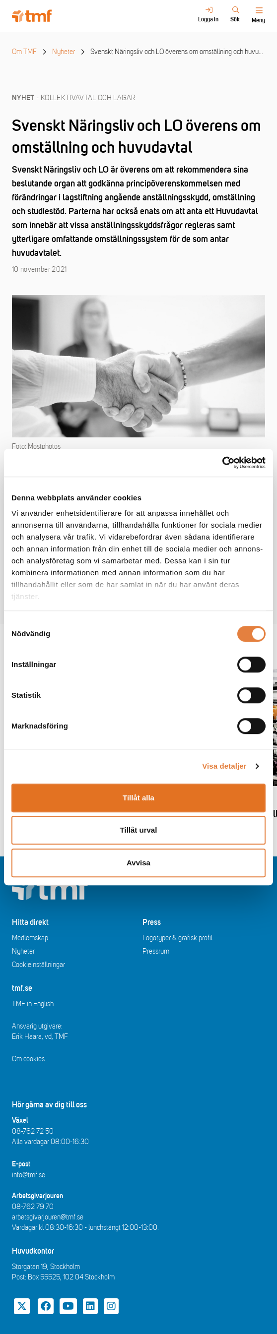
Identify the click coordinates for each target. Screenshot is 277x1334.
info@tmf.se (28, 1175)
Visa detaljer (224, 766)
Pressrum (155, 951)
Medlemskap (30, 938)
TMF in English (33, 1004)
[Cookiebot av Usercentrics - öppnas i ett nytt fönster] (222, 462)
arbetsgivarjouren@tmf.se (47, 1217)
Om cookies (28, 1059)
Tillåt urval (138, 830)
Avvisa (138, 862)
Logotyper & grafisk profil (177, 938)
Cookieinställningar (38, 965)
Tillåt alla (138, 797)
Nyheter (63, 52)
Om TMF (24, 52)
